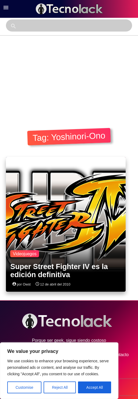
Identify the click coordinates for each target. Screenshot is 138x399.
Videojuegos (25, 254)
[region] (59, 370)
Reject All (60, 387)
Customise (24, 387)
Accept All (94, 387)
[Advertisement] (69, 76)
